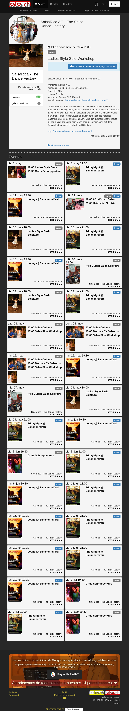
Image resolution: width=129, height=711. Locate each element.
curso (52, 52)
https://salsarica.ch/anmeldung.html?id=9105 (86, 100)
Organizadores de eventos (96, 10)
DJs (47, 10)
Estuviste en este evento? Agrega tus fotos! (92, 66)
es (104, 4)
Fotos (54, 4)
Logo (64, 692)
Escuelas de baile (28, 10)
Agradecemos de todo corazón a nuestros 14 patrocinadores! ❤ (64, 683)
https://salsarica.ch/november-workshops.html (70, 131)
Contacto (13, 692)
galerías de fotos (26, 103)
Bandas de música (66, 10)
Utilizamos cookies (55, 709)
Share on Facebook (59, 145)
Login (114, 4)
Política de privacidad (64, 695)
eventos (26, 97)
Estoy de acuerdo (74, 709)
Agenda (40, 4)
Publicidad (14, 695)
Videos (67, 4)
